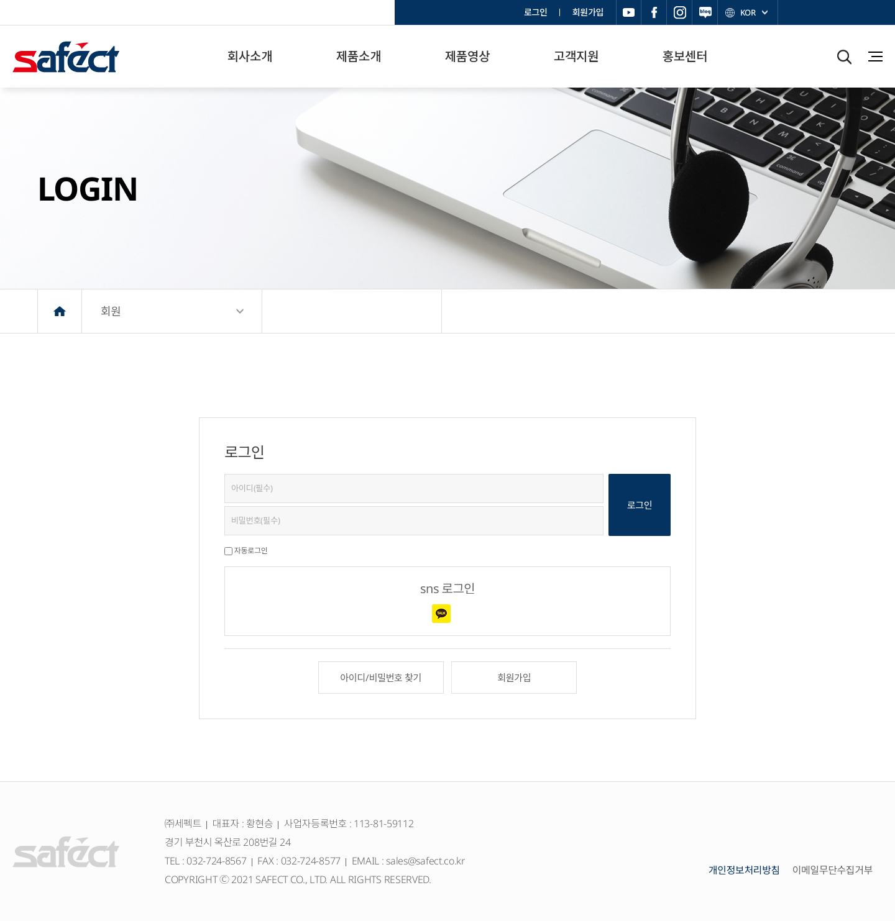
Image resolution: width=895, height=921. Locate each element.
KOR (747, 12)
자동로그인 (251, 550)
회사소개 (249, 56)
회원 (111, 311)
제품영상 (467, 56)
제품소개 (358, 56)
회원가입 (588, 12)
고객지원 (576, 56)
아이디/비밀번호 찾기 (380, 677)
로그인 (536, 12)
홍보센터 (685, 56)
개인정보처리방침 (744, 870)
